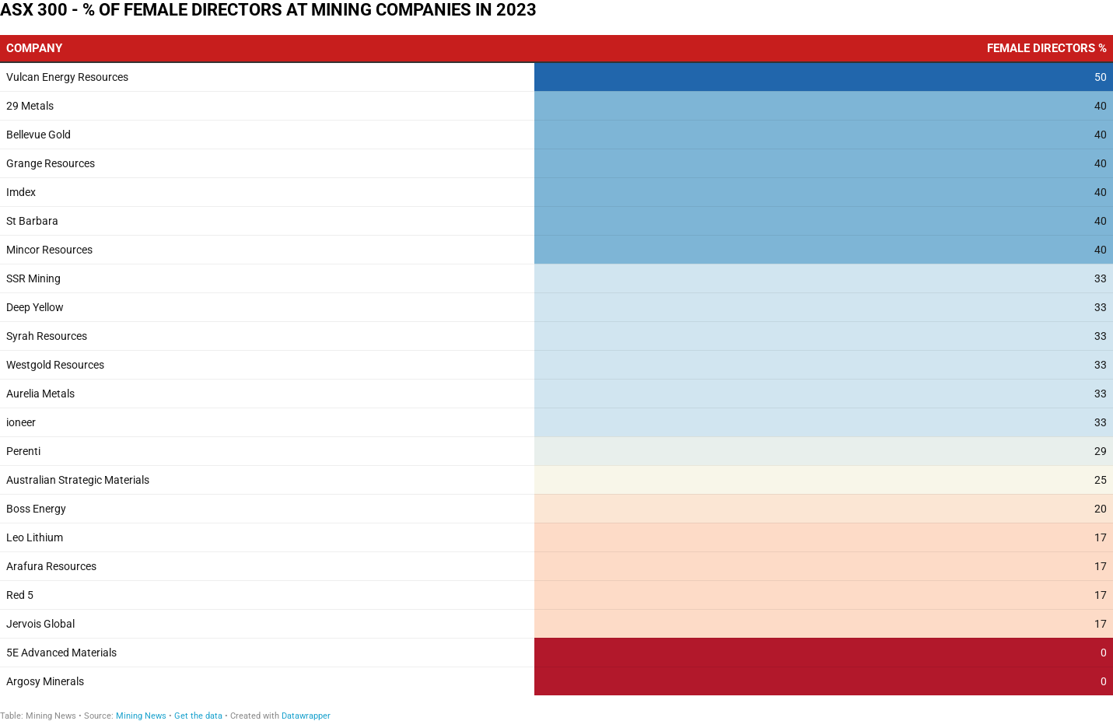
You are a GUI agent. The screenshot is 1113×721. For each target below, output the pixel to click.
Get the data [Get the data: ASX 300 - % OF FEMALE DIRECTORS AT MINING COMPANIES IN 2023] (198, 716)
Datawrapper (306, 716)
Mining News (142, 716)
